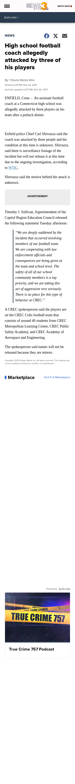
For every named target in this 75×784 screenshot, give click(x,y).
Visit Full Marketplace (57, 377)
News (10, 35)
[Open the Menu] (6, 6)
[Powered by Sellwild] (64, 589)
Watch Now (64, 6)
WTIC (13, 168)
